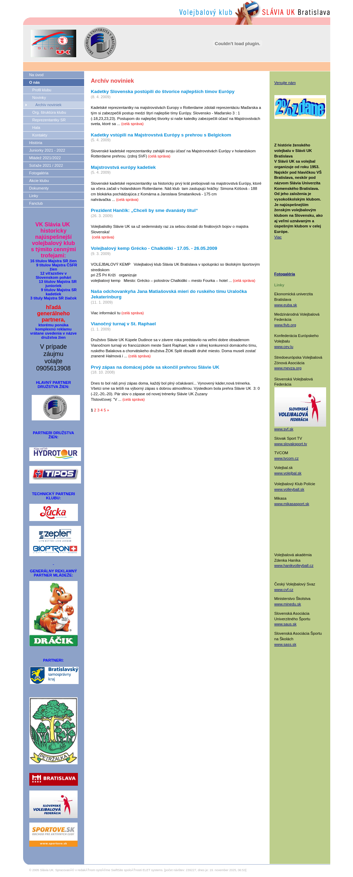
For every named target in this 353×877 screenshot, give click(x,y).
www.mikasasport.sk (291, 504)
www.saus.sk (285, 624)
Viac (278, 237)
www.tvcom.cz (286, 458)
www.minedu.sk (287, 604)
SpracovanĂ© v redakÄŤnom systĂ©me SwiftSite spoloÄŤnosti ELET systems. (109, 870)
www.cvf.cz (283, 590)
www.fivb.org (285, 325)
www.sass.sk (285, 644)
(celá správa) (132, 124)
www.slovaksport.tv (290, 444)
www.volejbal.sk (288, 473)
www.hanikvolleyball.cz (294, 565)
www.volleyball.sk (289, 489)
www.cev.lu (283, 347)
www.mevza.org (288, 368)
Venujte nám (285, 83)
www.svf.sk (283, 429)
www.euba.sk (285, 305)
